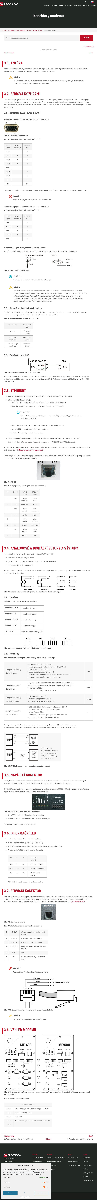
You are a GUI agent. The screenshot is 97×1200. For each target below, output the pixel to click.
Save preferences (41, 1193)
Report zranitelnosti (74, 1165)
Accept (10, 1193)
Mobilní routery (37, 1161)
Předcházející (9, 53)
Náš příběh (86, 1157)
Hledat (86, 38)
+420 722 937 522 (9, 1161)
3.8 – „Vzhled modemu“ (76, 902)
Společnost (77, 5)
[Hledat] (86, 2)
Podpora (54, 5)
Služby (61, 5)
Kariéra (85, 1161)
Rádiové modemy (37, 1157)
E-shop (93, 5)
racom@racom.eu (9, 1158)
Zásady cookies (25, 1197)
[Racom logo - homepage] (9, 4)
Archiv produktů (51, 1165)
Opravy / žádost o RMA (54, 1161)
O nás (85, 1154)
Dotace (85, 1169)
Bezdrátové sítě (73, 1157)
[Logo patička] (15, 1155)
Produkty (46, 5)
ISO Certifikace (87, 1165)
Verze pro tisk (89, 47)
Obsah (48, 1139)
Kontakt (86, 5)
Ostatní (85, 1176)
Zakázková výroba (73, 1161)
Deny (26, 1193)
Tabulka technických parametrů (31, 450)
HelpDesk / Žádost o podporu (56, 1157)
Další (91, 53)
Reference (68, 5)
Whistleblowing (88, 1180)
